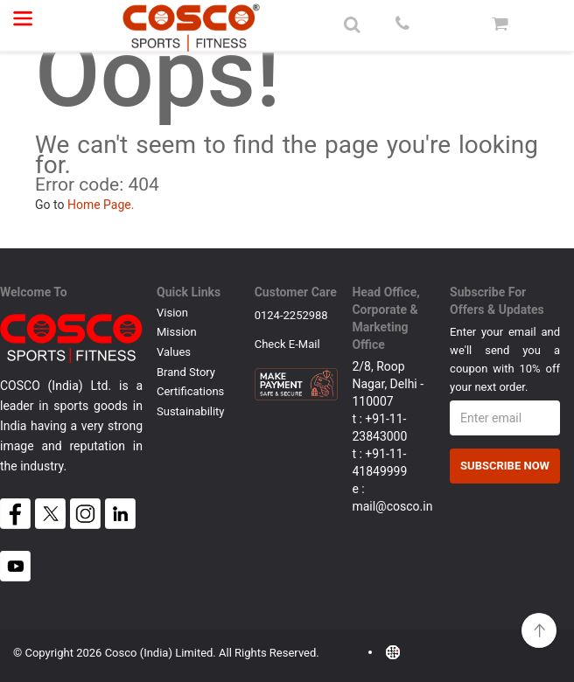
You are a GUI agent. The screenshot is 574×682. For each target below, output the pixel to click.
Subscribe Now (505, 465)
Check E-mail (287, 344)
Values (174, 351)
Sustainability (191, 411)
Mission (177, 331)
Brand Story (186, 372)
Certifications (190, 391)
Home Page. (101, 205)
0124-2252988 (291, 315)
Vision (172, 312)
